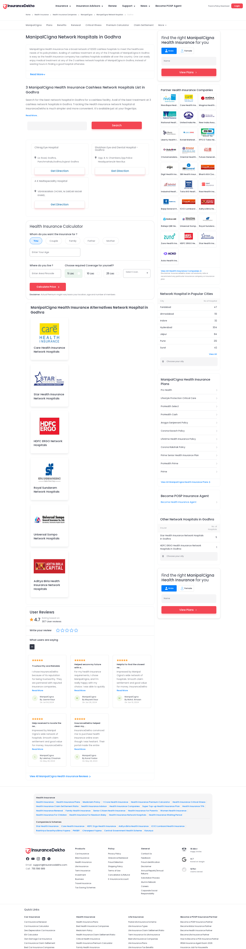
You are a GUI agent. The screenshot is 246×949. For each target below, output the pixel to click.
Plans (49, 25)
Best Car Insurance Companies (39, 947)
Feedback (145, 858)
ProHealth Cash (169, 414)
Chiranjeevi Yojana (92, 830)
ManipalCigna (34, 25)
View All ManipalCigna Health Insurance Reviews (60, 776)
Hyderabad (166, 327)
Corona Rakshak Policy (173, 447)
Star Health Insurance (47, 826)
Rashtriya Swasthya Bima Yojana (53, 830)
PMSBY (76, 830)
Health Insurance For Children (51, 814)
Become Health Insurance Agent (178, 502)
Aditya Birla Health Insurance (134, 826)
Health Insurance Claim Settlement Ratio (57, 806)
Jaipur (163, 334)
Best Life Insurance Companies (143, 939)
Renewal (76, 25)
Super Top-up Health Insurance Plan (161, 806)
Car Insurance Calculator (36, 926)
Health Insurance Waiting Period (165, 814)
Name (167, 60)
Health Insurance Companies (125, 806)
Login (237, 6)
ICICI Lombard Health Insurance (167, 826)
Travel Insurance (83, 883)
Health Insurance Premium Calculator (150, 802)
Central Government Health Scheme (123, 830)
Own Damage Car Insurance (38, 939)
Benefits (61, 25)
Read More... (32, 115)
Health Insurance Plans (68, 802)
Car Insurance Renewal (35, 922)
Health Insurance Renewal (49, 810)
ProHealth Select (170, 406)
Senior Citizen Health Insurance (109, 810)
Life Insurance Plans (137, 943)
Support (128, 6)
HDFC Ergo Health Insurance (101, 826)
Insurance (63, 6)
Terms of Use (114, 870)
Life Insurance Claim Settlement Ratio (146, 930)
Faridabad (165, 307)
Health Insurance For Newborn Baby (87, 814)
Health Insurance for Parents (143, 810)
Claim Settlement (144, 25)
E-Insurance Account (118, 879)
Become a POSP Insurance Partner (196, 922)
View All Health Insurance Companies (181, 270)
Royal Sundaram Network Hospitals (46, 490)
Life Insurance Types (138, 926)
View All (213, 354)
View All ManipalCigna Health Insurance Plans (185, 482)
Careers (145, 886)
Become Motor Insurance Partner (195, 926)
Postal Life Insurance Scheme (142, 922)
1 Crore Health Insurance (115, 802)
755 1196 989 (38, 868)
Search (117, 125)
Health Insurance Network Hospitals (127, 814)
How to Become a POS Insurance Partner (199, 939)
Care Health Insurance (72, 826)
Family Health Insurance (78, 810)
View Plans (189, 72)
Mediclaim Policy (91, 802)
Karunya (148, 830)
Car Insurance (82, 853)
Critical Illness (94, 25)
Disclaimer (146, 866)
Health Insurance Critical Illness (189, 802)
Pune (163, 340)
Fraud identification (150, 862)
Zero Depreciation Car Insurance (39, 930)
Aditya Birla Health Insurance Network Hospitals (47, 585)
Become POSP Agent (168, 6)
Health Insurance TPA (193, 806)
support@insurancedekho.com (50, 864)
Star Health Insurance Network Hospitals (49, 396)
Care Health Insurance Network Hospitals (49, 350)
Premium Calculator (117, 25)
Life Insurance (81, 866)
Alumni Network (148, 882)
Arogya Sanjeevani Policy (174, 422)
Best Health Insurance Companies (92, 926)
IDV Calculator (31, 934)
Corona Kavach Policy (173, 430)
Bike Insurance (82, 858)
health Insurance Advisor (94, 806)
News (145, 6)
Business (79, 879)
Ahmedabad (167, 313)
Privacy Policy (114, 853)
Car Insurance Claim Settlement (39, 943)
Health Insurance (45, 802)
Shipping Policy (115, 866)
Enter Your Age (40, 252)
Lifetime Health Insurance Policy (178, 439)
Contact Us (146, 853)
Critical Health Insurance (88, 939)
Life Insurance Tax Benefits (140, 947)
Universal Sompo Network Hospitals (46, 536)
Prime (164, 471)
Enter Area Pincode (43, 273)
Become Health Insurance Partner (196, 930)
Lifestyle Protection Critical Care (178, 398)
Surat (163, 347)
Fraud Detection (115, 862)
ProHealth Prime (169, 463)
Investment (80, 875)
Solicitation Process (150, 877)
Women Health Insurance (173, 810)
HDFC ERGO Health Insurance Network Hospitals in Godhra (180, 547)
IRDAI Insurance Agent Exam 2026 (196, 943)
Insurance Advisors (89, 6)
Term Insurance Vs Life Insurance (144, 934)
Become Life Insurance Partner (194, 934)
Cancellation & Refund (119, 875)
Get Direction (60, 171)
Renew (112, 6)
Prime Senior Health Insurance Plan (180, 455)
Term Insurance (82, 870)
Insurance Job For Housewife (194, 947)
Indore (163, 320)
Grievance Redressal (118, 858)
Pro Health (166, 390)
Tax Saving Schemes (85, 887)
